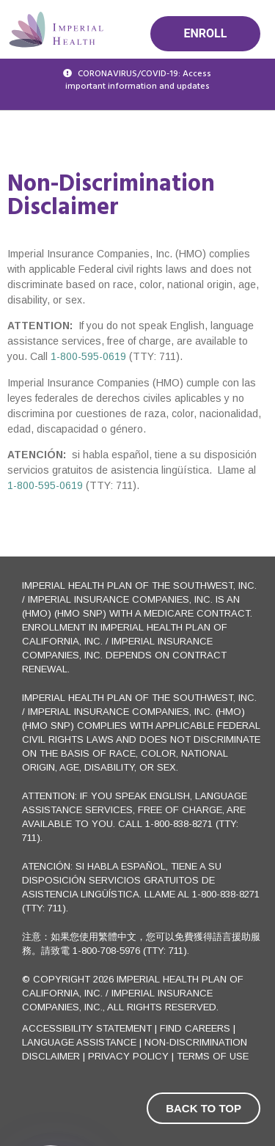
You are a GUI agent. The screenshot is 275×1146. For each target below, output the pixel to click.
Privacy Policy (128, 1056)
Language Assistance (79, 1042)
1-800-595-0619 (87, 356)
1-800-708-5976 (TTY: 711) (130, 950)
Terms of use (213, 1056)
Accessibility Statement (88, 1028)
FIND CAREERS (195, 1028)
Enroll (205, 33)
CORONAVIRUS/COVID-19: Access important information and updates (138, 80)
